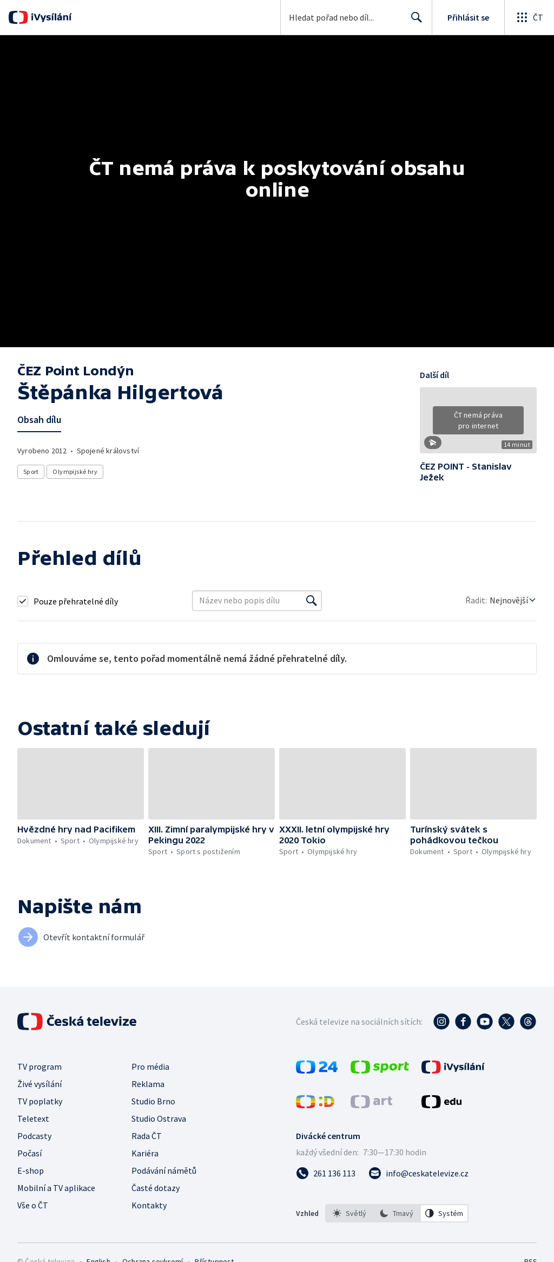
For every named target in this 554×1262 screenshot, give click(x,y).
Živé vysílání (39, 1083)
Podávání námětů (163, 1170)
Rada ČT (146, 1135)
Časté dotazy (155, 1187)
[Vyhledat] (312, 601)
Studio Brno (153, 1101)
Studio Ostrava (158, 1118)
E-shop (30, 1170)
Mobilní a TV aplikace (56, 1187)
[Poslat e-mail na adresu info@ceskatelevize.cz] (418, 1173)
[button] (478, 424)
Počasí (29, 1153)
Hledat (413, 21)
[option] (349, 1213)
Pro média (150, 1066)
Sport (30, 471)
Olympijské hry (74, 471)
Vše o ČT (32, 1205)
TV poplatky (39, 1101)
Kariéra (145, 1153)
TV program (39, 1066)
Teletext (33, 1118)
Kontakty (149, 1205)
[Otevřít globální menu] (529, 17)
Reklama (147, 1083)
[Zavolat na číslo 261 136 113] (325, 1173)
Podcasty (34, 1135)
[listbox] (397, 1213)
